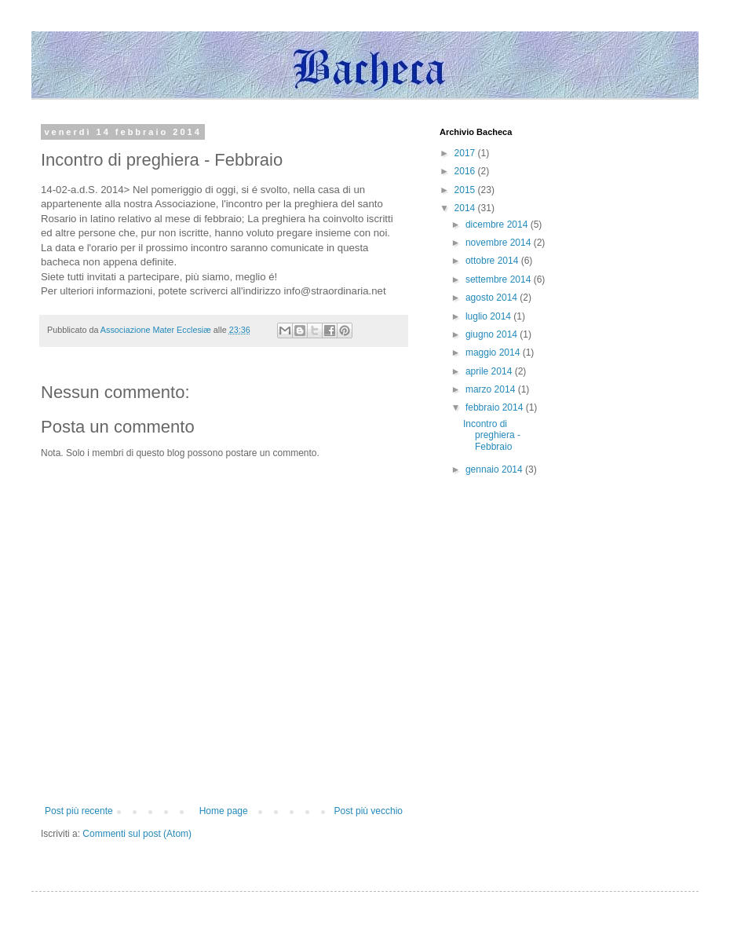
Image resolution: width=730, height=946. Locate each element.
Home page (223, 810)
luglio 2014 (489, 316)
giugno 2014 (492, 334)
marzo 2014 (491, 389)
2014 (466, 208)
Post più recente (79, 810)
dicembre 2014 (498, 224)
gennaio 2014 (495, 469)
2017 (466, 153)
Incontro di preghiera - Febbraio (491, 435)
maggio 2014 (494, 352)
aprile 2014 (490, 371)
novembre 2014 (499, 242)
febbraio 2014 (495, 407)
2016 (466, 171)
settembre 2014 (499, 279)
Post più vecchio (368, 810)
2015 (466, 189)
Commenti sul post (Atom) (137, 833)
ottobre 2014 (493, 260)
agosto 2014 (492, 297)
